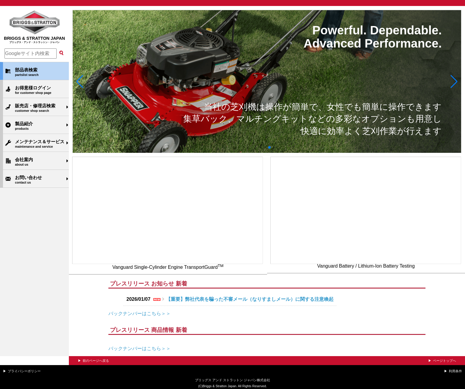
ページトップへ (444, 360)
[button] (80, 81)
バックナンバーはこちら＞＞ (139, 313)
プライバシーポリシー (24, 371)
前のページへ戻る (96, 360)
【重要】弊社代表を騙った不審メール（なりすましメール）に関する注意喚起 (250, 299)
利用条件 (455, 371)
